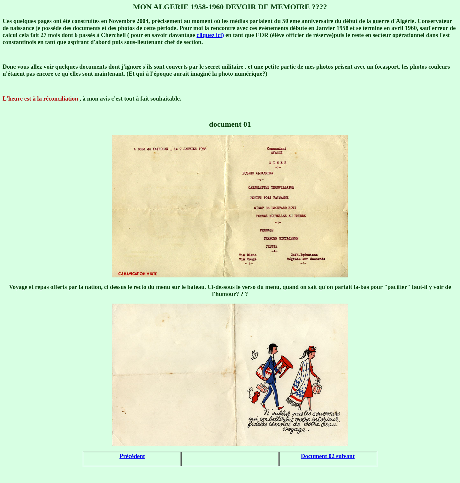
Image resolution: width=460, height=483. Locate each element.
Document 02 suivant (328, 456)
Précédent (132, 456)
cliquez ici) (210, 35)
